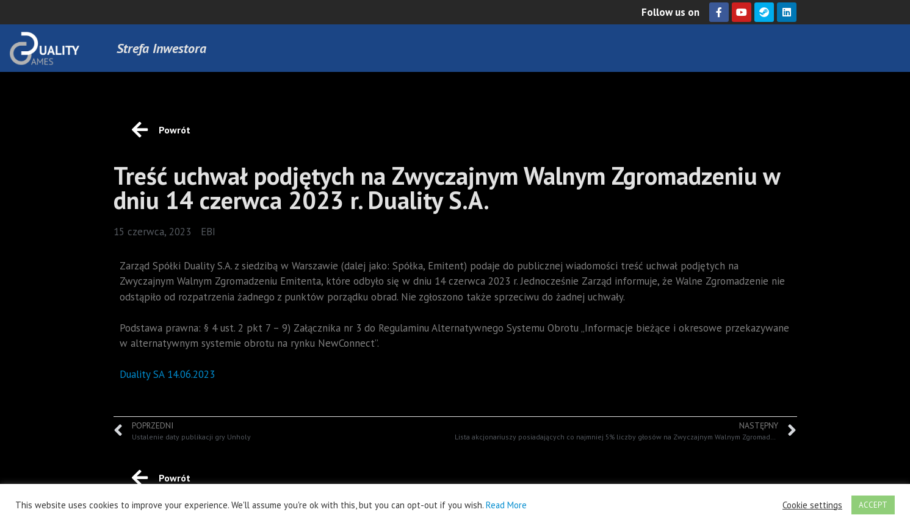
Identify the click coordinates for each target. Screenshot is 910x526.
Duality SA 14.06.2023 (167, 374)
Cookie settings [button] (812, 505)
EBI (208, 231)
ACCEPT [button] (873, 505)
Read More (506, 505)
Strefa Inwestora (161, 48)
